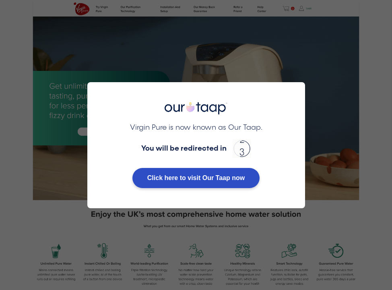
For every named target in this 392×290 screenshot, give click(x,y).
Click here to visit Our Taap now (196, 177)
